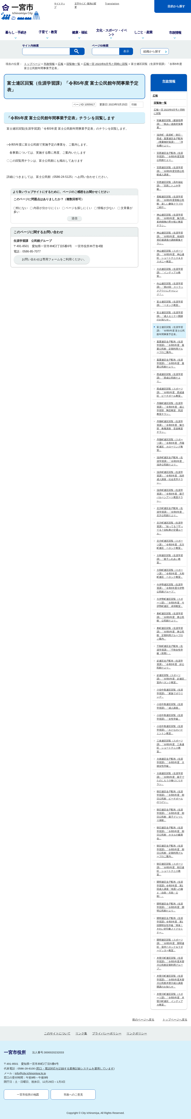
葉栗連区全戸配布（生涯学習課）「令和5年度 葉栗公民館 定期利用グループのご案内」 (170, 347)
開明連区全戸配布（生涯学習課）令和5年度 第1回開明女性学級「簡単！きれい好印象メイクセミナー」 (170, 925)
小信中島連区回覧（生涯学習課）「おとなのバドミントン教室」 (170, 730)
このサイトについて (57, 1033)
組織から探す (152, 51)
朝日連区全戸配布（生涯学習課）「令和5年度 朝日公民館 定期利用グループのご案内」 (170, 851)
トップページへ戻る (175, 1019)
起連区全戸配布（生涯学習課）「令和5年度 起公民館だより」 (170, 664)
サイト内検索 (30, 45)
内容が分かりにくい (46, 208)
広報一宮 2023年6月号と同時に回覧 (105, 63)
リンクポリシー (136, 1033)
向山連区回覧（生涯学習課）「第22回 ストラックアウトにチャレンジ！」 (170, 289)
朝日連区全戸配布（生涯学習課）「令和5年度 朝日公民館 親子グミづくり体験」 (170, 815)
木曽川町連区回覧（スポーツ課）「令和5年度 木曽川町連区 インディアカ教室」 (170, 999)
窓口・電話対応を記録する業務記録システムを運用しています (75, 1068)
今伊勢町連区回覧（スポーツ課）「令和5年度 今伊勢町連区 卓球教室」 (170, 603)
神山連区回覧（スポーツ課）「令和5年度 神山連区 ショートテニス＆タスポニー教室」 (170, 256)
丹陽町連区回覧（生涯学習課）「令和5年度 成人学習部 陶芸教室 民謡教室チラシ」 (170, 408)
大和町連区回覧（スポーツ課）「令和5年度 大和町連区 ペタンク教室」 (170, 574)
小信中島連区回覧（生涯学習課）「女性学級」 (170, 717)
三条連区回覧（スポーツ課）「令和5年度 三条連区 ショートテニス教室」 (170, 746)
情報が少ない (106, 208)
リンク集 (81, 1033)
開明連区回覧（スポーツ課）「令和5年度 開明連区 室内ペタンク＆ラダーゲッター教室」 (170, 945)
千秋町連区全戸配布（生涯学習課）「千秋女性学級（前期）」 (170, 650)
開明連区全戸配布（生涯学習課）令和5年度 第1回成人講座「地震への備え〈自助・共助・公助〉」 (170, 889)
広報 (60, 63)
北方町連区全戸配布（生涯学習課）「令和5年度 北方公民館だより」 (170, 512)
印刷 (134, 104)
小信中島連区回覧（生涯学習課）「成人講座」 (170, 706)
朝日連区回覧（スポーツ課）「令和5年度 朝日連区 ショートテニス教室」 (170, 869)
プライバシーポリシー (106, 1033)
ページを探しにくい (79, 208)
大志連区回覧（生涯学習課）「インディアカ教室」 (170, 273)
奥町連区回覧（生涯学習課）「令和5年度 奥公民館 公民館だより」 (170, 617)
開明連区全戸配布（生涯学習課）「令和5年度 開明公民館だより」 (170, 907)
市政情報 (49, 63)
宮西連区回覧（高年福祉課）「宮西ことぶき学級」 (170, 186)
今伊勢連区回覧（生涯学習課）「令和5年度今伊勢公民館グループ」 (170, 588)
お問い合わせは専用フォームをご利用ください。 (54, 259)
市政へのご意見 (73, 1094)
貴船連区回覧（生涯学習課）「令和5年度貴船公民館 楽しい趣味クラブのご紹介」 (170, 202)
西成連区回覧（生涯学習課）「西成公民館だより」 (170, 378)
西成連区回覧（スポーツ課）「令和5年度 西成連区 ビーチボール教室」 (170, 392)
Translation (112, 3)
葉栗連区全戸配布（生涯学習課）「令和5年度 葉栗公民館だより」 (170, 363)
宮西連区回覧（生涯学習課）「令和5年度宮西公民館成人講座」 (170, 171)
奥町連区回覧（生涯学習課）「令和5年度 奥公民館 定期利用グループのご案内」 (170, 633)
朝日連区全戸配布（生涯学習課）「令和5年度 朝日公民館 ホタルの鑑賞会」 (170, 833)
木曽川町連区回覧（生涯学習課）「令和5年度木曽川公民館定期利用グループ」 (170, 963)
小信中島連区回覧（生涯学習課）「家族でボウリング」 (170, 693)
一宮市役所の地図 (28, 1094)
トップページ (32, 63)
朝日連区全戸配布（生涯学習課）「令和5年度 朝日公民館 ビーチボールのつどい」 (170, 797)
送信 (74, 218)
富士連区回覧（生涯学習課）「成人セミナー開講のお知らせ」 (170, 316)
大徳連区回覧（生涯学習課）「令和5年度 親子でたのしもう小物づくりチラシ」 (170, 778)
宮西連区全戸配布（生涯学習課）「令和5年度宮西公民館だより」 (170, 157)
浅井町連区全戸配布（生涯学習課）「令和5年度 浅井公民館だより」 (170, 461)
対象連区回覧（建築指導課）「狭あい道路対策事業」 (170, 124)
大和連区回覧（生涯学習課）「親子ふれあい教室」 (170, 559)
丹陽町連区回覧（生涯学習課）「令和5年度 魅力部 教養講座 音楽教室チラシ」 (170, 426)
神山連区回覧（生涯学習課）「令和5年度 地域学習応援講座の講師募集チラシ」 (170, 238)
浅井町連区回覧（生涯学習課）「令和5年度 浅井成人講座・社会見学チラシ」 (170, 477)
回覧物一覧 (73, 63)
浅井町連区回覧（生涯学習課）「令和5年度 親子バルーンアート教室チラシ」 (170, 495)
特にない (22, 208)
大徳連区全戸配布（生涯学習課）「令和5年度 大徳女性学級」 (170, 762)
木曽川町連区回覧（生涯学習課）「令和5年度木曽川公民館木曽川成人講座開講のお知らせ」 (170, 981)
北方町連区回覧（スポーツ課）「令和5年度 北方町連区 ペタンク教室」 (170, 544)
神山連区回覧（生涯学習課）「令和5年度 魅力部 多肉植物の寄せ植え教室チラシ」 (171, 220)
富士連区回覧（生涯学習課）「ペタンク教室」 (170, 303)
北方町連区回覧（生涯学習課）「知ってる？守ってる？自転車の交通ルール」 (170, 528)
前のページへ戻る (143, 1019)
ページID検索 (100, 45)
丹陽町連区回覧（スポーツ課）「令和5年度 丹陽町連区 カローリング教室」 (170, 445)
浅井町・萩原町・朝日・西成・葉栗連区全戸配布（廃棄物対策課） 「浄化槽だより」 (170, 140)
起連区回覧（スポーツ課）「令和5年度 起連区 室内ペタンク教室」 (171, 679)
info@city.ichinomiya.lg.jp (30, 1073)
